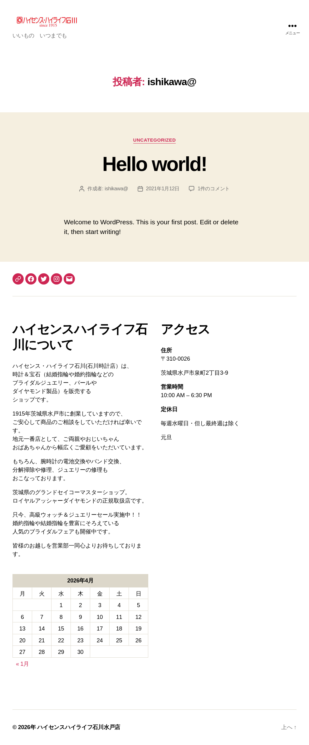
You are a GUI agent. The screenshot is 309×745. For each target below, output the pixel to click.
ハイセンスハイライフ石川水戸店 (78, 727)
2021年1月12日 (163, 188)
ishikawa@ (116, 188)
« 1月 (22, 664)
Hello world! (154, 164)
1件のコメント (214, 188)
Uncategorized (154, 140)
